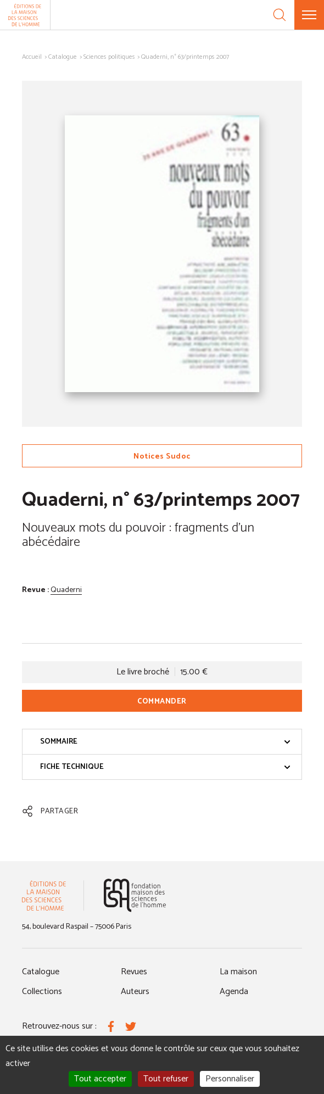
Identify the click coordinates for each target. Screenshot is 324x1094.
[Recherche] (279, 15)
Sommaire (165, 741)
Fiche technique (165, 767)
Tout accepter (100, 1078)
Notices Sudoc (162, 456)
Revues (134, 971)
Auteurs (135, 991)
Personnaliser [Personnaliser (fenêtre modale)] (229, 1078)
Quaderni (66, 590)
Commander (162, 701)
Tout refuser (165, 1078)
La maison (238, 971)
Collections (42, 991)
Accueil (32, 57)
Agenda (234, 991)
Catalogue (62, 57)
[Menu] (309, 15)
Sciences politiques (109, 57)
